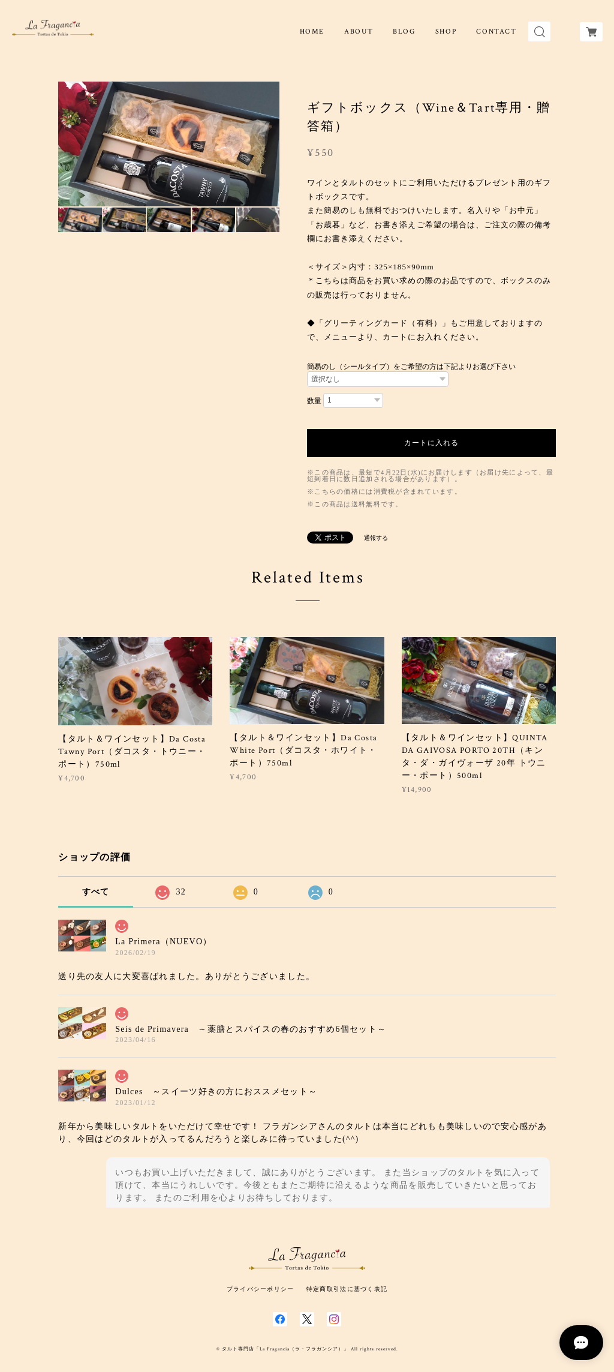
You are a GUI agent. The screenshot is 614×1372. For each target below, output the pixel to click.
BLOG (404, 31)
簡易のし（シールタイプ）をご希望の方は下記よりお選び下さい (411, 366)
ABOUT (358, 31)
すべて (96, 891)
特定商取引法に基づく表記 (346, 1289)
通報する (376, 538)
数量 (314, 401)
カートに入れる (431, 443)
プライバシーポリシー (260, 1289)
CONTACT (496, 31)
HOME (312, 31)
